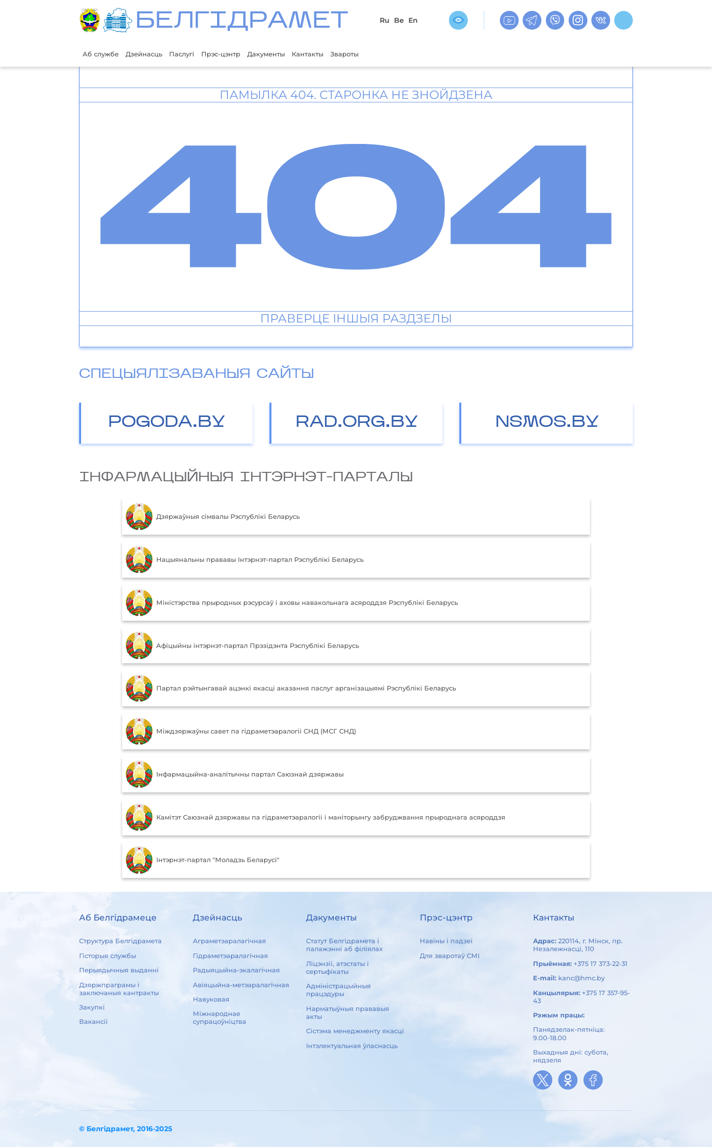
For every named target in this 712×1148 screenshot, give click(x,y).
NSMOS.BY (547, 423)
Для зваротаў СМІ (450, 957)
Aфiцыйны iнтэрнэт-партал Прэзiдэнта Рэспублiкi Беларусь (242, 646)
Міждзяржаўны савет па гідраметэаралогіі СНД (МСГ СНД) (241, 732)
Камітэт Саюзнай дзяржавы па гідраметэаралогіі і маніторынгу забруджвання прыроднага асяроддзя (315, 818)
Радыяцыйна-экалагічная (236, 971)
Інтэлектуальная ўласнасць (352, 1047)
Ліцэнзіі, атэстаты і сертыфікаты (337, 968)
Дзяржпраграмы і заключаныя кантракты (119, 990)
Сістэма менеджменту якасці (355, 1032)
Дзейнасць (153, 54)
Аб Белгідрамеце (118, 919)
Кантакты (339, 54)
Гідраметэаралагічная (230, 957)
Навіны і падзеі (446, 942)
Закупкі (92, 1008)
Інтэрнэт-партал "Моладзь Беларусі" (202, 861)
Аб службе (104, 54)
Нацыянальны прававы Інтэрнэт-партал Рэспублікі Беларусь (244, 561)
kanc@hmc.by (581, 979)
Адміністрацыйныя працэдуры (338, 991)
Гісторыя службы (107, 957)
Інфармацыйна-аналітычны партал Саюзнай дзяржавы (235, 775)
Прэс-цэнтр (240, 54)
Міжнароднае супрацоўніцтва (219, 1018)
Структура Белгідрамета (120, 942)
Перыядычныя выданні (119, 971)
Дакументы (292, 54)
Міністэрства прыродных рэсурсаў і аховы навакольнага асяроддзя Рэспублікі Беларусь (292, 604)
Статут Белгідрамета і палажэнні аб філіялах (344, 946)
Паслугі (196, 54)
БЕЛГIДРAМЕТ (241, 22)
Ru (385, 20)
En (413, 20)
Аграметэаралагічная (229, 942)
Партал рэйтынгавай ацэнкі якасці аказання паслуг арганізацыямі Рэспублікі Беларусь (291, 689)
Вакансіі (93, 1023)
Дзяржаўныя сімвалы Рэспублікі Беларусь (213, 518)
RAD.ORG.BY (357, 423)
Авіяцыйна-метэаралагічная (241, 986)
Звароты (381, 54)
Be (399, 20)
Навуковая (211, 1000)
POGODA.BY (166, 423)
